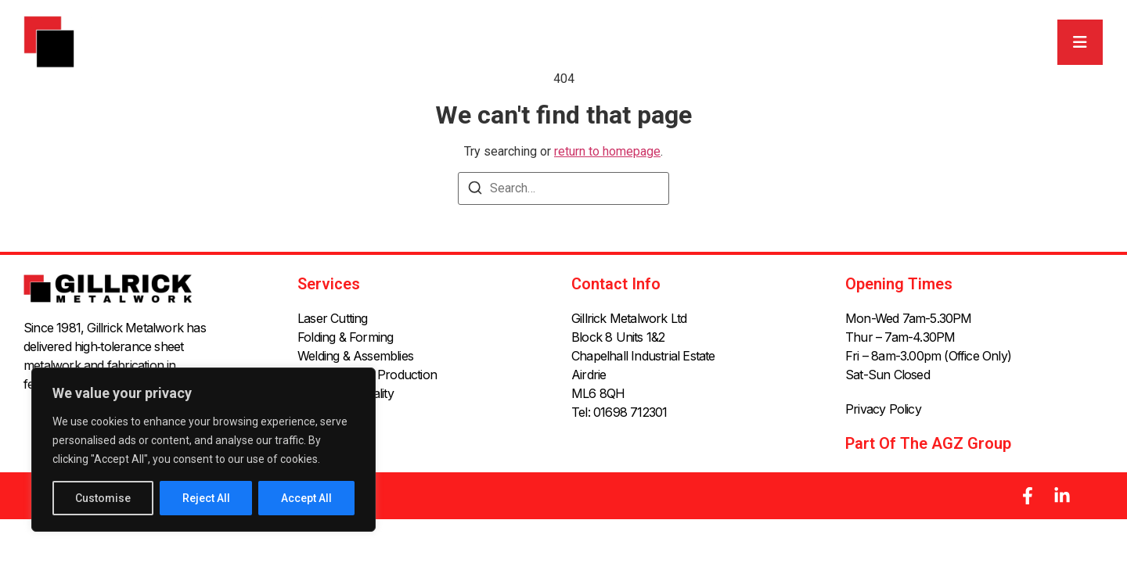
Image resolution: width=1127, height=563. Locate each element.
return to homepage (607, 151)
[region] (203, 450)
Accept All (306, 498)
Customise (103, 498)
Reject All (206, 498)
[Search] (475, 190)
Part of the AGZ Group (928, 443)
